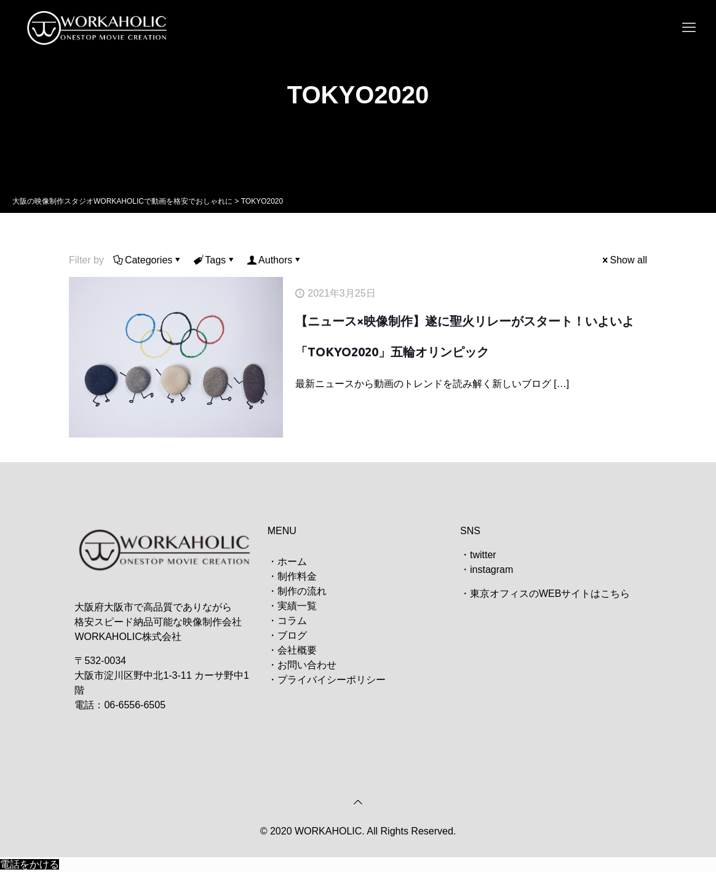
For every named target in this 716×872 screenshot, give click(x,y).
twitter (483, 555)
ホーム (292, 561)
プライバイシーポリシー (331, 679)
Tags (214, 260)
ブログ (292, 635)
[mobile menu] (688, 27)
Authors (274, 260)
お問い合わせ (306, 665)
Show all (623, 260)
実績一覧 (297, 606)
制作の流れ (302, 591)
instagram (491, 569)
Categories (147, 260)
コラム (292, 620)
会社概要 (297, 650)
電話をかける (29, 864)
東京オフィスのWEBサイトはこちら (550, 593)
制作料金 (297, 576)
